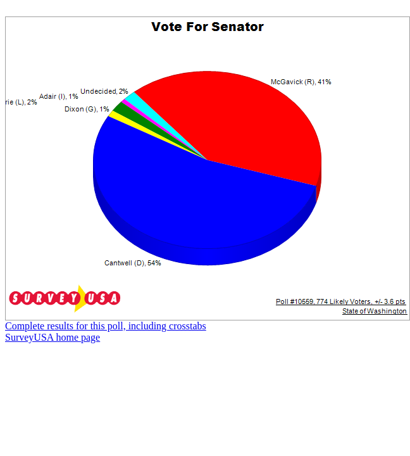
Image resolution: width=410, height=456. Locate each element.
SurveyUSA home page (52, 337)
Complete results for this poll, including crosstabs (105, 325)
